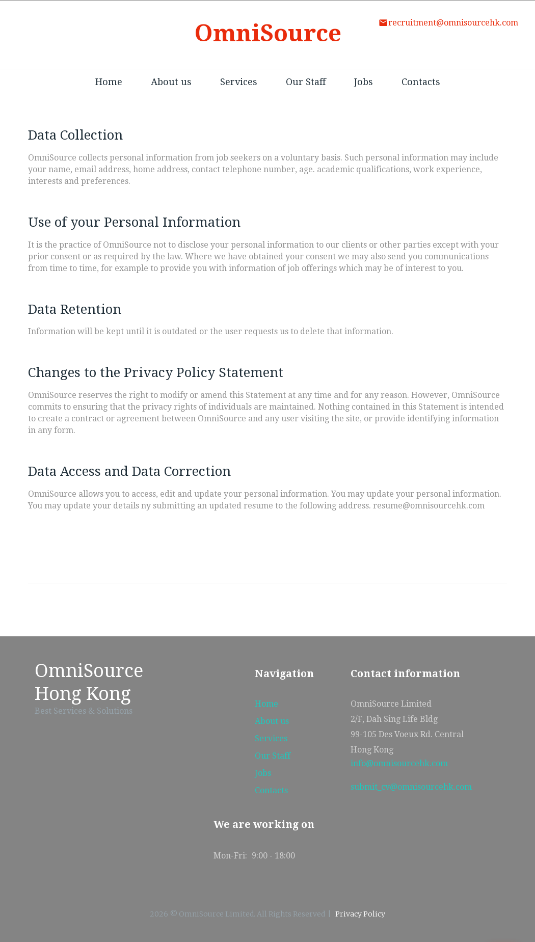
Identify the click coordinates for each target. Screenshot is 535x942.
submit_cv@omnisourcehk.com (411, 787)
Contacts (421, 81)
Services (238, 81)
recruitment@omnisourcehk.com (453, 23)
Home (108, 81)
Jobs (363, 81)
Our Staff (306, 81)
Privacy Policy (360, 914)
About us (171, 81)
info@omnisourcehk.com (399, 763)
